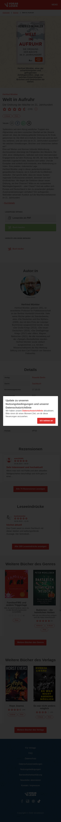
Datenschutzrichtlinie (32, 411)
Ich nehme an (46, 421)
